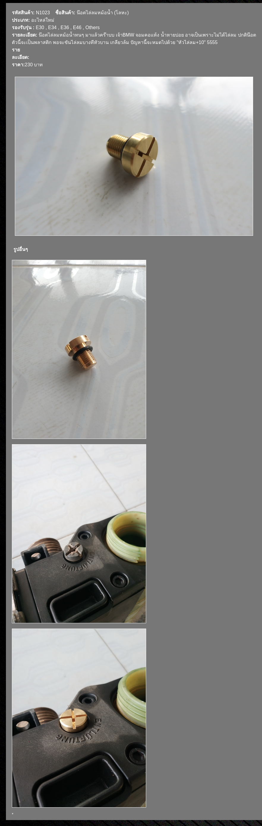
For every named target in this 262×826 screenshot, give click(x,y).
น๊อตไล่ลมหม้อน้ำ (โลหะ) (103, 12)
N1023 (43, 12)
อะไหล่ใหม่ (42, 20)
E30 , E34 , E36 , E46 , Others (68, 27)
